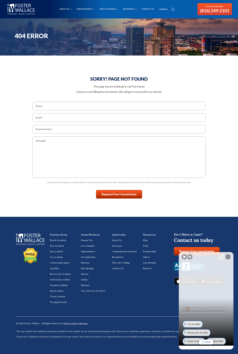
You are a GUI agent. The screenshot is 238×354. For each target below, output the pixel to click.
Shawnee (85, 285)
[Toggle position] (221, 256)
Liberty (84, 274)
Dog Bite (54, 268)
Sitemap (83, 323)
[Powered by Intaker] (211, 348)
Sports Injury (56, 290)
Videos (146, 257)
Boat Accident (57, 245)
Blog (145, 240)
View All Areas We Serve (93, 290)
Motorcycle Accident (60, 274)
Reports (147, 268)
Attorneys (117, 245)
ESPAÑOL (163, 9)
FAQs (145, 245)
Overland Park (88, 257)
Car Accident (56, 257)
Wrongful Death (58, 302)
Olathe (84, 279)
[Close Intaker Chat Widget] (228, 256)
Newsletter (118, 257)
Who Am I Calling (121, 262)
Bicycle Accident (58, 240)
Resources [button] (128, 9)
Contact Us (148, 9)
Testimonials (149, 251)
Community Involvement (124, 251)
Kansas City (87, 240)
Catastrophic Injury (60, 262)
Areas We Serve (84, 9)
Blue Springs (87, 268)
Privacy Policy (71, 323)
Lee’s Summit (87, 245)
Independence (88, 251)
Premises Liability (59, 285)
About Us (64, 9)
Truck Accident (57, 296)
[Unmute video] (184, 256)
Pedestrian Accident (60, 279)
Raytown (85, 262)
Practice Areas (108, 9)
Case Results (149, 262)
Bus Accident (56, 251)
